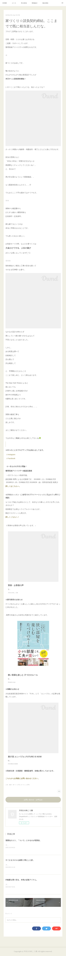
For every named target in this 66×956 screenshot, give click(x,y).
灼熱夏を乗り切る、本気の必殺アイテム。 (21, 883)
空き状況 (24, 3)
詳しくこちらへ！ (16, 517)
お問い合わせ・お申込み (33, 802)
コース (14, 3)
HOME (4, 3)
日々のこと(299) (25, 787)
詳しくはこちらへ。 (14, 486)
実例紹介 (35, 3)
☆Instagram (10, 454)
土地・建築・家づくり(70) (12, 787)
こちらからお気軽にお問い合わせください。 (22, 781)
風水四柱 (45, 3)
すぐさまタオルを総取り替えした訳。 (20, 863)
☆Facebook (10, 458)
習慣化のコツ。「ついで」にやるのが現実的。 (23, 843)
